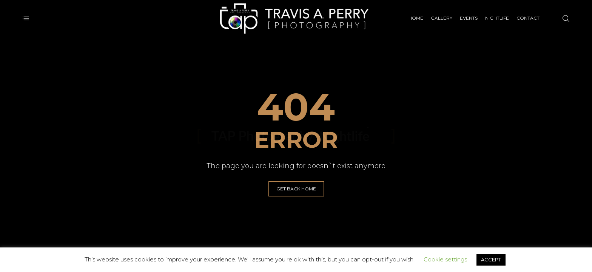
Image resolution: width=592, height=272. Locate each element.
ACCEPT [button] (491, 260)
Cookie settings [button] (445, 259)
